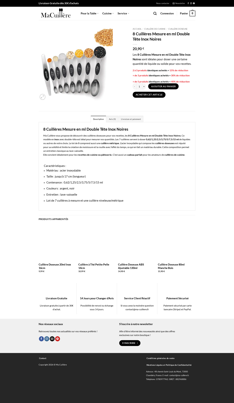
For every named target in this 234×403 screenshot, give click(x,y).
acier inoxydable (129, 143)
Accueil (137, 29)
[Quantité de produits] (139, 86)
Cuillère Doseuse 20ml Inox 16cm (55, 266)
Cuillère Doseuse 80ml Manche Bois (171, 266)
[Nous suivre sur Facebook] (188, 3)
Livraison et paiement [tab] (131, 119)
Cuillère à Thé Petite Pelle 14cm (93, 266)
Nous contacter (162, 3)
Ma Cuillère (49, 135)
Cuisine (108, 13)
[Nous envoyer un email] (52, 338)
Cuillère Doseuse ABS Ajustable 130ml (131, 266)
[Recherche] (155, 13)
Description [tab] (98, 119)
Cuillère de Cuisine (155, 29)
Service (123, 13)
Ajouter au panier (163, 86)
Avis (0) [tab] (112, 119)
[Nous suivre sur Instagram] (191, 3)
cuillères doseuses (96, 135)
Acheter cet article (149, 94)
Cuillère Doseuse (177, 29)
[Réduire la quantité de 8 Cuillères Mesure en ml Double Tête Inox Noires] (134, 86)
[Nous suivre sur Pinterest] (194, 3)
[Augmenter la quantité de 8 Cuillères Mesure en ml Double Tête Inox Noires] (144, 86)
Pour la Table (89, 13)
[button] (179, 3)
